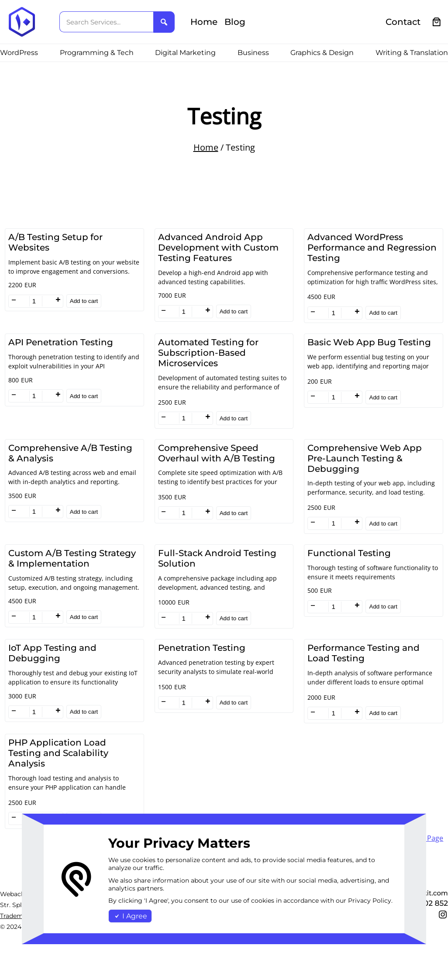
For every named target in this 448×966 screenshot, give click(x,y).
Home (205, 147)
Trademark (16, 916)
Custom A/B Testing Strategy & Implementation (72, 558)
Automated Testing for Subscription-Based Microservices (208, 352)
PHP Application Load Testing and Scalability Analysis (58, 753)
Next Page (426, 838)
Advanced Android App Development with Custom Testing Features (218, 247)
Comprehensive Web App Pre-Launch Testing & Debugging (364, 458)
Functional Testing (349, 553)
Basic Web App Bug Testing (369, 342)
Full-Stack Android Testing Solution (217, 558)
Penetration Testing (201, 648)
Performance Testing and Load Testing (363, 653)
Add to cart (84, 301)
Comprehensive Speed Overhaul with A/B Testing (216, 453)
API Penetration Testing (60, 342)
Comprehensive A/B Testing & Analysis (70, 453)
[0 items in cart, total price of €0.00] (436, 22)
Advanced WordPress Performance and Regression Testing (372, 247)
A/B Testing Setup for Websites (55, 242)
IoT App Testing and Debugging (52, 653)
